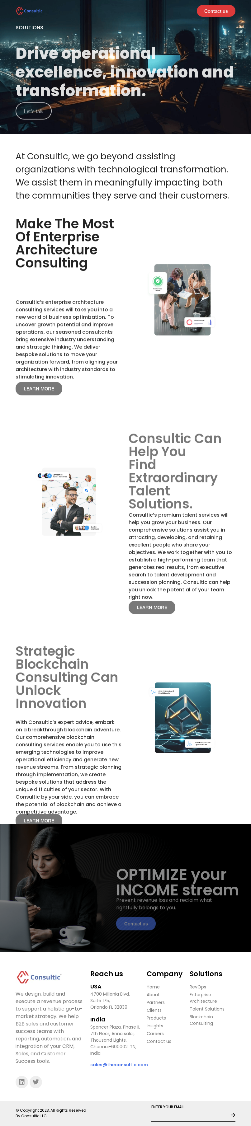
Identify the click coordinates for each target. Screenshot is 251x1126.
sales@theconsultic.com (119, 1065)
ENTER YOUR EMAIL (167, 1107)
